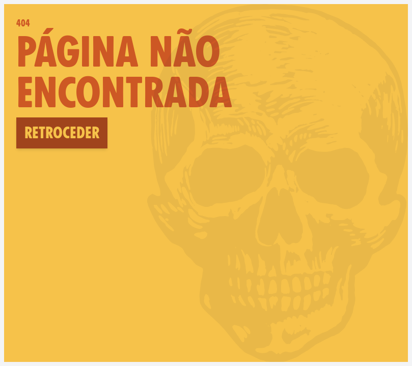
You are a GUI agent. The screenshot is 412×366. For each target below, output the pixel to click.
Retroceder (61, 133)
